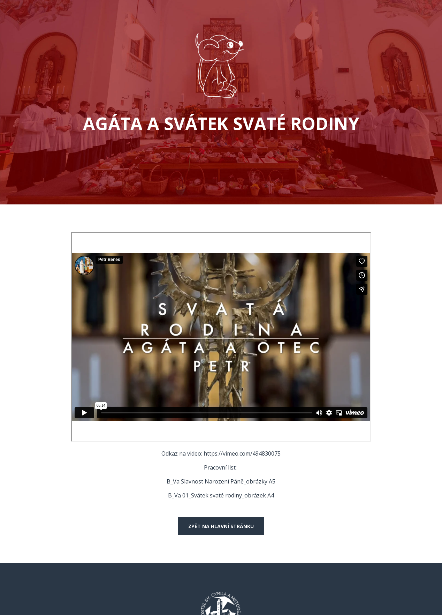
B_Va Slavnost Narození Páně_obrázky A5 (221, 481)
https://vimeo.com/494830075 (242, 453)
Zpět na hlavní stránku (221, 526)
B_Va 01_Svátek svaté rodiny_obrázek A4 (221, 495)
